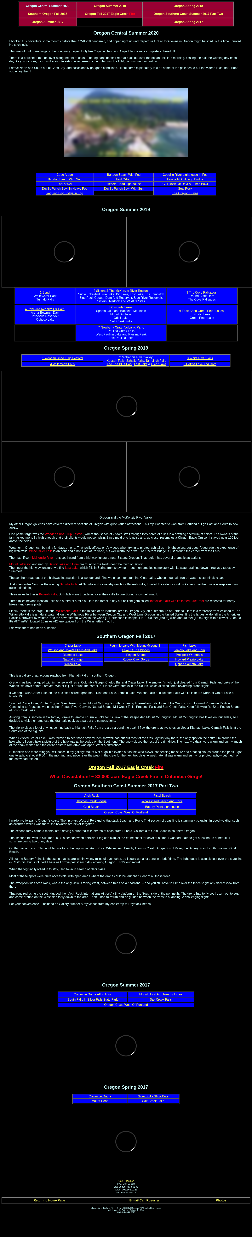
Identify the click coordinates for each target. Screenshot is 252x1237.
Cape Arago (65, 174)
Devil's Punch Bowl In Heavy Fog (64, 188)
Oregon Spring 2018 (188, 6)
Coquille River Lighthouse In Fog (185, 174)
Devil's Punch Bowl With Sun (124, 188)
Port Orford (123, 179)
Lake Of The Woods (136, 650)
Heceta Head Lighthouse (124, 184)
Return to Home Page (49, 1200)
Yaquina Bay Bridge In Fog (64, 193)
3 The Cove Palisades (201, 292)
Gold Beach (91, 806)
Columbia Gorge (100, 1096)
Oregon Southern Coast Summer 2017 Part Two (188, 13)
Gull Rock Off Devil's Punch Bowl (185, 184)
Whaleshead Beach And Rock (161, 801)
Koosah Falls (116, 360)
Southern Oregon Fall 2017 (47, 13)
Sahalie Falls (135, 360)
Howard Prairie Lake (189, 659)
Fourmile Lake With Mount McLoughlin (136, 645)
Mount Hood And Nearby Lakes (160, 994)
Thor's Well (64, 184)
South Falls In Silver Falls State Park (93, 999)
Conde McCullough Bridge (185, 179)
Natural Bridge (73, 659)
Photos (221, 1200)
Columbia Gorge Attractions (93, 994)
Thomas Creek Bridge (91, 801)
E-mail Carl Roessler (144, 1200)
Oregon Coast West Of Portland (126, 812)
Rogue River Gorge (136, 659)
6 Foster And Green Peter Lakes (201, 310)
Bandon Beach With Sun (65, 179)
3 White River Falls (200, 358)
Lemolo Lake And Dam (189, 650)
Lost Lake (140, 364)
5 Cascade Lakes (121, 307)
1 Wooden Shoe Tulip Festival (62, 358)
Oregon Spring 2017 (188, 22)
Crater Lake (73, 645)
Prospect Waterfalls (189, 654)
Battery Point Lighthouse (162, 806)
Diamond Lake (73, 654)
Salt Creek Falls (161, 999)
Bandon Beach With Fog (123, 174)
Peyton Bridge (136, 654)
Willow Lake (72, 664)
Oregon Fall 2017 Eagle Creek (110, 13)
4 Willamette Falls (62, 364)
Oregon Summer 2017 (48, 22)
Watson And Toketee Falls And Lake (72, 650)
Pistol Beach (162, 795)
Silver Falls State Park (153, 1096)
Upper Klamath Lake (189, 664)
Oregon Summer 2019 (110, 6)
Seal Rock (185, 188)
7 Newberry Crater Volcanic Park (120, 327)
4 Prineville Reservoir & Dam (45, 309)
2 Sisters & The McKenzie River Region (121, 290)
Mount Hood (100, 1101)
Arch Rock (91, 795)
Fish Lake (189, 645)
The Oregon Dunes (185, 193)
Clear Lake (158, 364)
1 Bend (45, 292)
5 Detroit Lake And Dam (200, 364)
